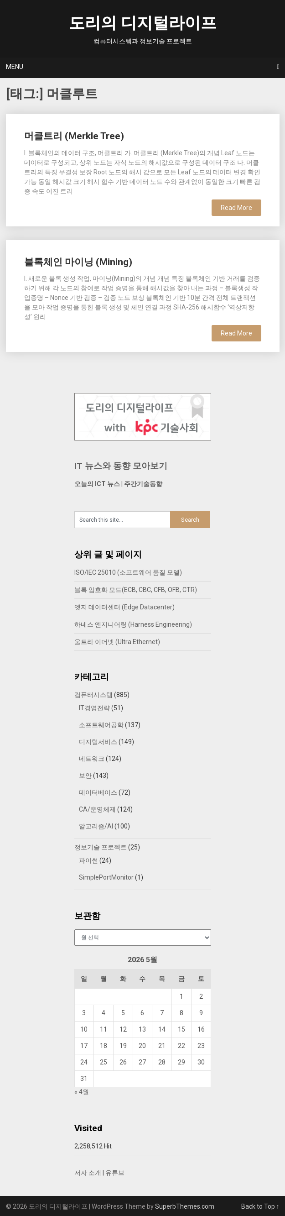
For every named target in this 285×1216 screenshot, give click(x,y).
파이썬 (88, 860)
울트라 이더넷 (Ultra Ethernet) (117, 641)
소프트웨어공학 (101, 725)
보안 (85, 775)
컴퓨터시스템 (93, 694)
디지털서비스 (98, 741)
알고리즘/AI (96, 826)
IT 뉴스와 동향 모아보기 (120, 466)
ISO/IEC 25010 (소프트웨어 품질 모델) (128, 572)
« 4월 (81, 1091)
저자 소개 (87, 1172)
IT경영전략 (94, 708)
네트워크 (91, 758)
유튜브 (114, 1172)
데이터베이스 (98, 792)
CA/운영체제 (97, 809)
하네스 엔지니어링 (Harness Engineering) (133, 624)
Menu (14, 66)
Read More (236, 207)
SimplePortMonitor (106, 877)
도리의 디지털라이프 (143, 23)
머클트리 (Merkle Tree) (74, 136)
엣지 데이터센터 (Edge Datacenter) (124, 607)
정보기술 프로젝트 (100, 847)
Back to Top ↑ (260, 1206)
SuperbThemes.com (184, 1206)
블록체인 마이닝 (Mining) (78, 262)
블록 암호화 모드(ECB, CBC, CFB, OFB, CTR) (135, 589)
